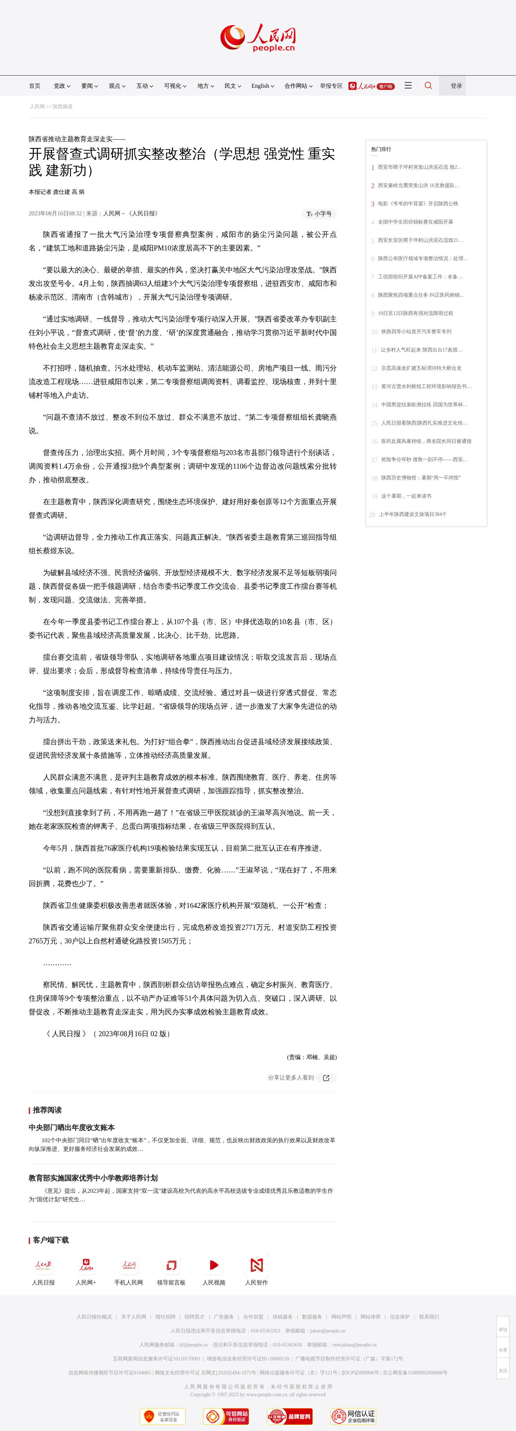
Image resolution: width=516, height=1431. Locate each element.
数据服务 (312, 1317)
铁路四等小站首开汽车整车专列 (416, 331)
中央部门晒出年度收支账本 (72, 1127)
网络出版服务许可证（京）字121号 (299, 1372)
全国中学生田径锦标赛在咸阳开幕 (415, 222)
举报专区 (331, 86)
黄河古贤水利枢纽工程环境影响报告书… (426, 386)
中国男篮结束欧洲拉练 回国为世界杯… (424, 404)
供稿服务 (283, 1317)
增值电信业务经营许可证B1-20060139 (248, 1358)
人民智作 (256, 1269)
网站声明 (341, 1317)
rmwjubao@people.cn (354, 1345)
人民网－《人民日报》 (132, 213)
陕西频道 (63, 106)
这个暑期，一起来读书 (406, 496)
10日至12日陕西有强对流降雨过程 (415, 313)
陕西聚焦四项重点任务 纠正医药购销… (421, 295)
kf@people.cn (194, 1345)
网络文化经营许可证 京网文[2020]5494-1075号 (206, 1372)
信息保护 (400, 1317)
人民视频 (213, 1269)
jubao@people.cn (327, 1331)
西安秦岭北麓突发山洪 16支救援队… (419, 185)
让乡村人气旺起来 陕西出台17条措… (422, 350)
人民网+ (86, 1269)
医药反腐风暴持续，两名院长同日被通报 (426, 441)
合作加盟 (253, 1317)
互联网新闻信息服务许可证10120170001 (157, 1358)
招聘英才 (195, 1317)
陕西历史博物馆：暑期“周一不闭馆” (421, 477)
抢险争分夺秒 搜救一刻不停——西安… (424, 459)
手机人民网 (128, 1269)
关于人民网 (133, 1317)
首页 (34, 86)
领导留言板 (171, 1269)
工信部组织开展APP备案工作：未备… (420, 276)
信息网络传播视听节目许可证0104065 (109, 1372)
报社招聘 (166, 1317)
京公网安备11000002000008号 (415, 1372)
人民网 (37, 106)
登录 (456, 86)
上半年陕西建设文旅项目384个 (413, 514)
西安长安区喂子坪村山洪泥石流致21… (420, 240)
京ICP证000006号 (360, 1372)
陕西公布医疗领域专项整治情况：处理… (423, 258)
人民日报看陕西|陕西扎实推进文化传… (424, 423)
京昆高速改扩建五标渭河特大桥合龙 (421, 368)
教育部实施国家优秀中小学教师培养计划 (93, 1178)
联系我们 (429, 1317)
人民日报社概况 (94, 1317)
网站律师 (370, 1317)
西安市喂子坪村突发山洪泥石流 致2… (420, 167)
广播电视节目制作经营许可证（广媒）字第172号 (349, 1358)
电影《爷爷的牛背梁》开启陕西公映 (418, 203)
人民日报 (43, 1269)
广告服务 (224, 1317)
